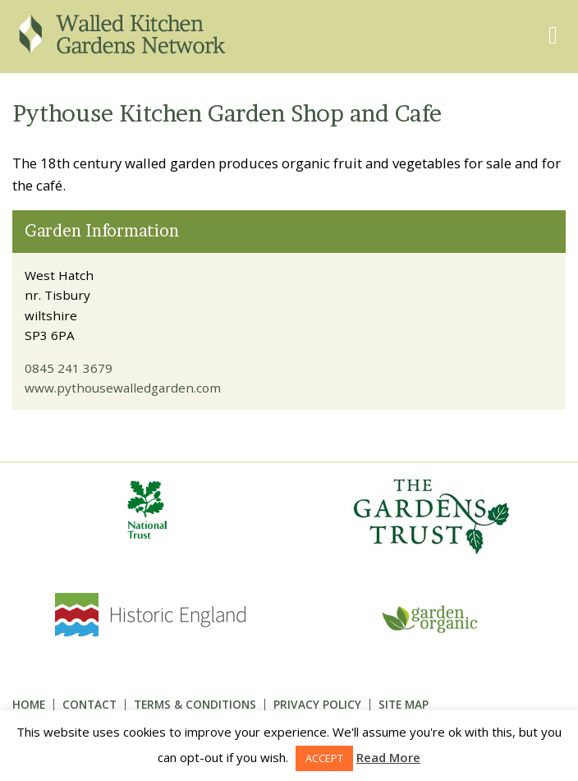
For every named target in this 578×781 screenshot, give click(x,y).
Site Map (403, 704)
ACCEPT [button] (324, 758)
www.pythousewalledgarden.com (123, 387)
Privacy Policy (317, 704)
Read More (388, 757)
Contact (89, 704)
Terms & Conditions (195, 704)
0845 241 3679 (68, 368)
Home (28, 704)
